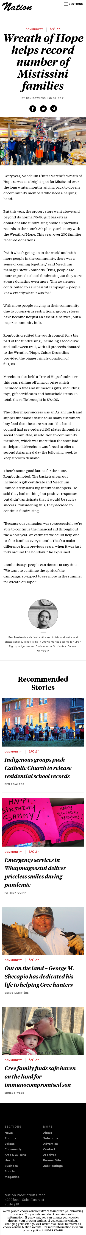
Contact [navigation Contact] (49, 1149)
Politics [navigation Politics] (10, 1138)
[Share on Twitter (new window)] (43, 108)
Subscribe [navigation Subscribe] (50, 1138)
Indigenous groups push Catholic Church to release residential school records (38, 768)
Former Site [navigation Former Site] (52, 1161)
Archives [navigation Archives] (49, 1155)
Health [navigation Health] (10, 1161)
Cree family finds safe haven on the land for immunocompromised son (40, 1076)
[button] (74, 4)
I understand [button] (52, 1230)
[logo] (17, 10)
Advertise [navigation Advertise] (50, 1144)
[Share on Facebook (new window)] (32, 108)
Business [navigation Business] (11, 1166)
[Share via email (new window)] (53, 108)
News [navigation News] (9, 1133)
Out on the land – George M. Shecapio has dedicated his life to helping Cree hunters (39, 976)
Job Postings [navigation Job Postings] (53, 1166)
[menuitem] (24, 1133)
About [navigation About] (47, 1133)
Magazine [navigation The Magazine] (12, 1177)
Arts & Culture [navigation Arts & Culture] (15, 1155)
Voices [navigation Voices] (9, 1144)
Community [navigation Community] (13, 1149)
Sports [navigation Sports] (10, 1172)
